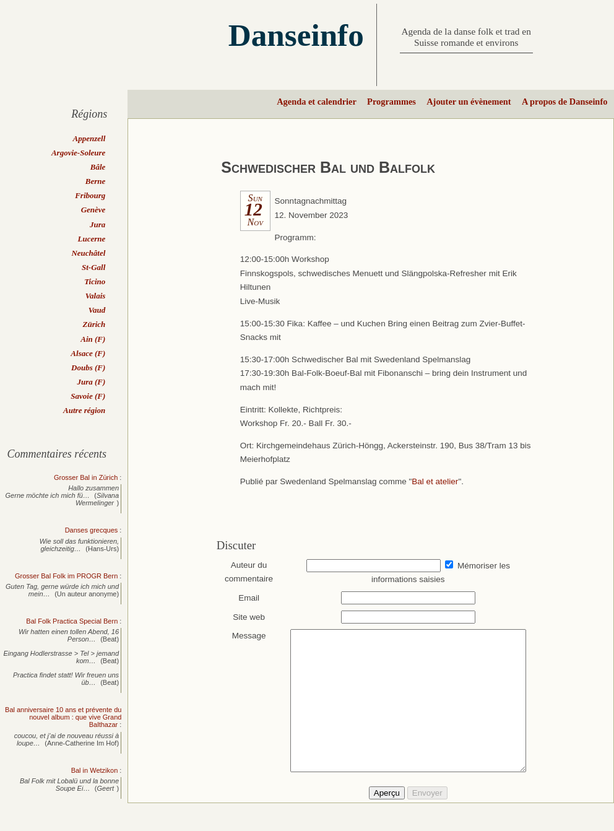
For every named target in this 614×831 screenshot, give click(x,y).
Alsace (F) (88, 353)
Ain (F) (92, 339)
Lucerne (92, 238)
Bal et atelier (435, 481)
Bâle (98, 167)
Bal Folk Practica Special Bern (72, 621)
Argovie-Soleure (78, 152)
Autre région (84, 410)
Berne (95, 181)
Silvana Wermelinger (97, 499)
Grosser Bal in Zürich (86, 477)
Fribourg (90, 195)
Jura (97, 224)
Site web (243, 617)
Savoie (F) (88, 396)
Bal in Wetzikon (94, 770)
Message (243, 635)
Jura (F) (91, 381)
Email (243, 598)
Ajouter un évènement (468, 102)
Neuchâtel (88, 253)
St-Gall (93, 267)
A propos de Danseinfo (564, 102)
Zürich (93, 324)
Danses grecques (91, 530)
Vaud (97, 310)
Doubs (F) (88, 367)
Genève (93, 209)
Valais (95, 295)
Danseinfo (296, 35)
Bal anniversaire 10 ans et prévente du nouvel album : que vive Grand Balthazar (63, 717)
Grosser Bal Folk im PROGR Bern (66, 576)
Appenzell (89, 138)
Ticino (94, 281)
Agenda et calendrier (317, 102)
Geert (106, 788)
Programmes (391, 102)
